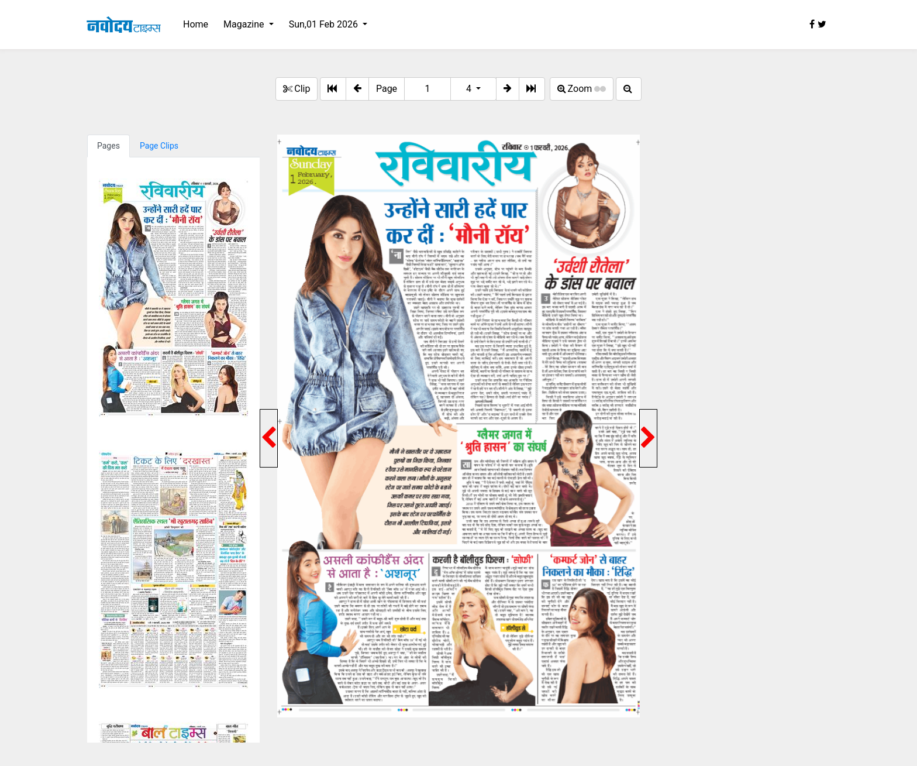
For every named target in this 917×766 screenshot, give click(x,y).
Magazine (244, 24)
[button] (357, 89)
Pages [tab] (108, 145)
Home (195, 24)
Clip (296, 88)
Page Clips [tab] (159, 145)
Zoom (581, 88)
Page (386, 88)
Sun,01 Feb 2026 (324, 24)
